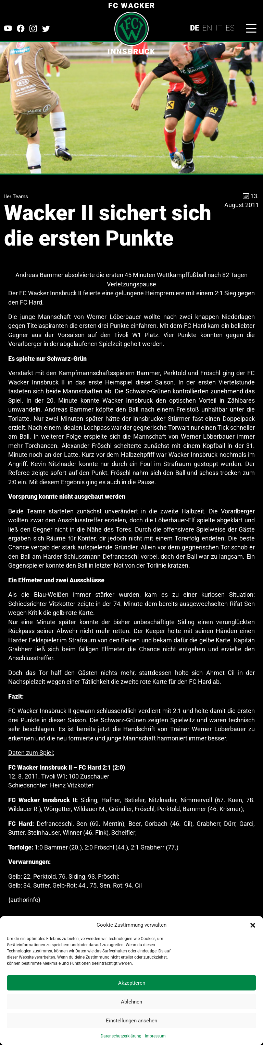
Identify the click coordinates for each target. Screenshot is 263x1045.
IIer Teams (16, 196)
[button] (252, 925)
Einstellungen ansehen (131, 1021)
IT (219, 27)
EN (207, 27)
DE (194, 27)
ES (230, 27)
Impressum (155, 1036)
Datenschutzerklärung (121, 1036)
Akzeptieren (131, 983)
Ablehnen (131, 1002)
